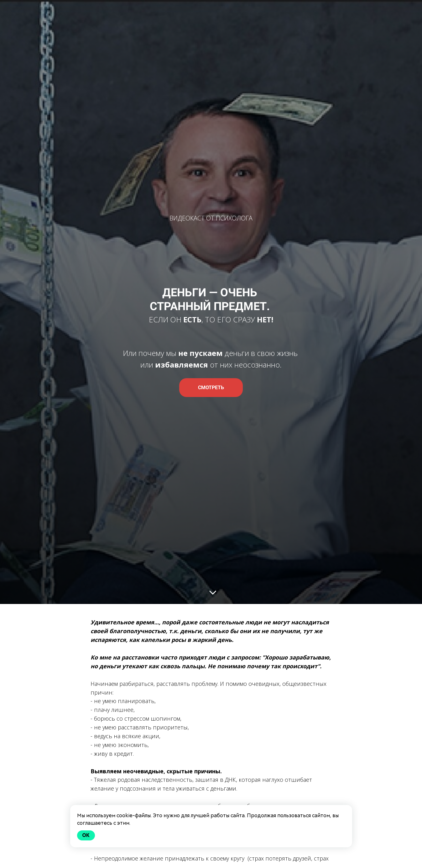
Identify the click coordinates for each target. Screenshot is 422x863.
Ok (86, 835)
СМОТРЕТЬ (211, 387)
